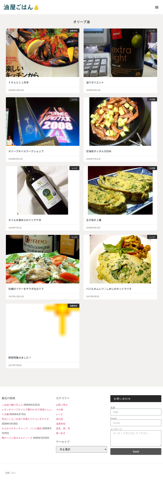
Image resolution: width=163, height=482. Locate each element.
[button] (157, 7)
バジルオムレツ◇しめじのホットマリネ (109, 288)
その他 (59, 409)
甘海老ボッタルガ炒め (98, 151)
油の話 (59, 419)
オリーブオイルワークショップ (26, 151)
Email (113, 418)
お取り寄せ (62, 404)
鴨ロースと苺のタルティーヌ (17, 437)
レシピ (59, 414)
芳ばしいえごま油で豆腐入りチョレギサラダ (25, 419)
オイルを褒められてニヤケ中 (24, 220)
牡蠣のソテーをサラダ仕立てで (26, 288)
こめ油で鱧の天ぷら (12, 404)
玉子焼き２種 (93, 220)
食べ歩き (60, 433)
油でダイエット (95, 82)
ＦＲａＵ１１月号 (18, 82)
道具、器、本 (63, 428)
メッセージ (116, 429)
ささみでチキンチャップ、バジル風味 (22, 428)
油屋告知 (60, 423)
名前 (112, 407)
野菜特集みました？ (19, 357)
